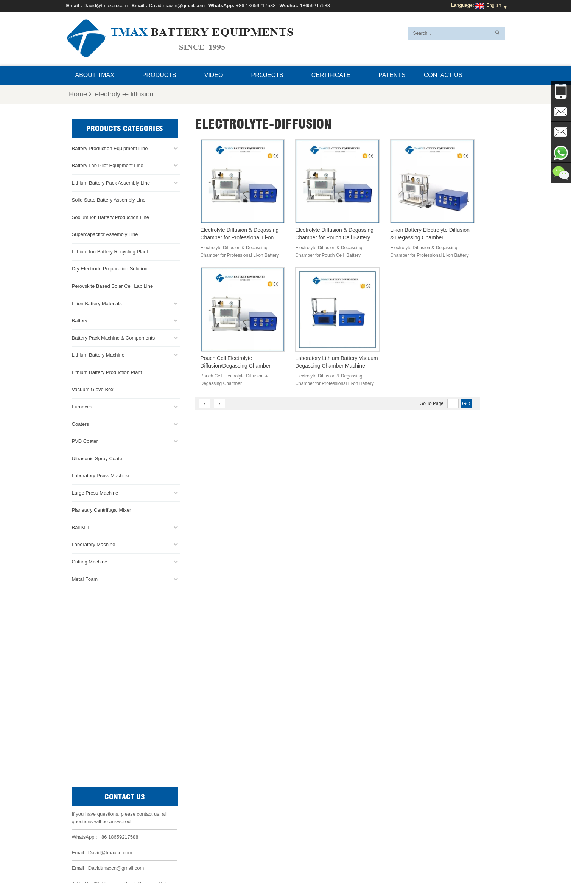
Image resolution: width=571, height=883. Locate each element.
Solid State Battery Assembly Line (109, 199)
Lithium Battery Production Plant (107, 371)
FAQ (269, 859)
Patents (391, 75)
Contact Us (443, 75)
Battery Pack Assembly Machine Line (428, 831)
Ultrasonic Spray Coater (98, 458)
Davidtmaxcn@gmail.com (177, 5)
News (287, 859)
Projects (267, 75)
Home (80, 94)
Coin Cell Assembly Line (301, 779)
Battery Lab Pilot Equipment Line (107, 165)
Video (213, 75)
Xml (382, 859)
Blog (366, 859)
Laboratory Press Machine (100, 475)
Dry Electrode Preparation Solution (110, 268)
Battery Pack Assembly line (304, 770)
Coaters (80, 423)
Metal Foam (85, 578)
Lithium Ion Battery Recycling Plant (110, 251)
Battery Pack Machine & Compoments (113, 337)
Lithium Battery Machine (98, 354)
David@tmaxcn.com (106, 5)
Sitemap (344, 859)
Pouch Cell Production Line (304, 761)
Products (159, 75)
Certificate (330, 75)
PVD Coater (85, 440)
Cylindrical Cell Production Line (308, 788)
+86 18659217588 (255, 5)
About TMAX (94, 75)
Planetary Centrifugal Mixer (101, 509)
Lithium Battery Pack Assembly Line (111, 182)
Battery (79, 320)
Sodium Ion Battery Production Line (110, 216)
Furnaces (82, 406)
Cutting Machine (89, 561)
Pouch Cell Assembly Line (303, 797)
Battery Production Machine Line (414, 840)
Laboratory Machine (93, 544)
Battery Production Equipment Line (110, 148)
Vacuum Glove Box (93, 388)
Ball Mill (80, 526)
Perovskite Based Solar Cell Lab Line (112, 285)
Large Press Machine (95, 492)
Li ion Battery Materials (97, 303)
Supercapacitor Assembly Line (105, 233)
